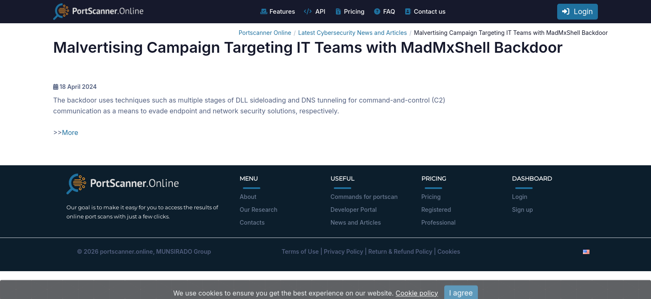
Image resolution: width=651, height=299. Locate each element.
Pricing (349, 11)
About (248, 196)
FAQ (384, 11)
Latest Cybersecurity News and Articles (352, 32)
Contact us (425, 11)
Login (577, 11)
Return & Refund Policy (400, 251)
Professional (438, 222)
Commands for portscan (364, 196)
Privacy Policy (343, 251)
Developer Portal (353, 209)
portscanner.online (126, 251)
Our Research (258, 209)
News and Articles (355, 222)
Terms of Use (300, 251)
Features (277, 11)
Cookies (449, 251)
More (70, 132)
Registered (436, 209)
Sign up (522, 209)
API (315, 11)
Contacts (252, 222)
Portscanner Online (265, 32)
